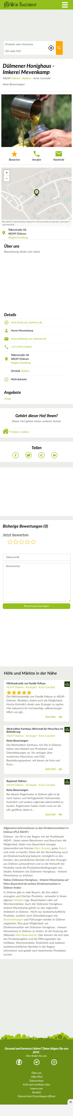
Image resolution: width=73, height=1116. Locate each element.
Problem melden (19, 432)
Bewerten (14, 155)
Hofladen (18, 900)
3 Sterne (21, 542)
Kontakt (36, 1092)
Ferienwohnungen (13, 919)
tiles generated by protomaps (48, 222)
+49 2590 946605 (21, 347)
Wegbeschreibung (18, 237)
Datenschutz (36, 1080)
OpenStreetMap (8, 225)
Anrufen (36, 155)
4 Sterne (27, 542)
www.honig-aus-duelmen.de (26, 322)
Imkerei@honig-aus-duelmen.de (28, 338)
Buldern (26, 78)
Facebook (19, 1062)
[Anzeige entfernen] (70, 1102)
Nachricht (58, 155)
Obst (37, 848)
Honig (7, 399)
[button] (36, 193)
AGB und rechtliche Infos (36, 1084)
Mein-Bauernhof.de (26, 935)
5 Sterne (33, 542)
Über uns (37, 1073)
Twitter (36, 1062)
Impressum (36, 1088)
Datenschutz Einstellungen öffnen (36, 1096)
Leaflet (6, 222)
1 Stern (10, 542)
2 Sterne (16, 542)
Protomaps (64, 222)
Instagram (54, 1062)
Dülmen (16, 78)
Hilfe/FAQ (36, 1077)
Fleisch (62, 848)
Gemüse (45, 848)
